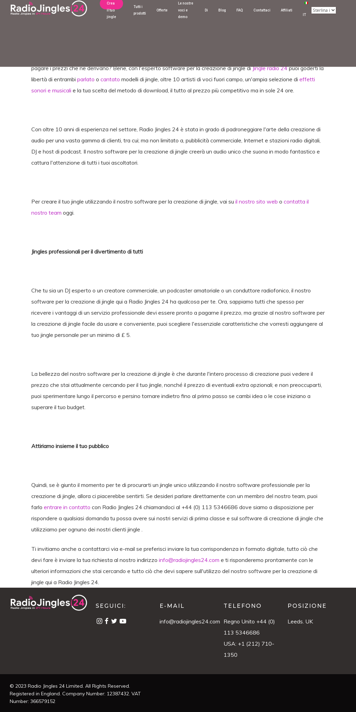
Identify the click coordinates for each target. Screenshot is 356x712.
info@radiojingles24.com (190, 621)
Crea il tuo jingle (111, 18)
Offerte (162, 18)
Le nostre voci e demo (185, 18)
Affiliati (286, 18)
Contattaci (261, 18)
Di (206, 18)
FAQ (239, 18)
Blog (222, 18)
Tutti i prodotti (140, 18)
